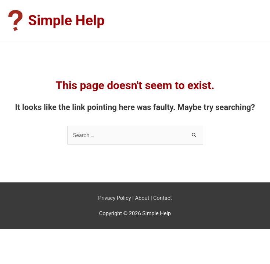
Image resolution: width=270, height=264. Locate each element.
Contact (162, 198)
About (142, 198)
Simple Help (66, 20)
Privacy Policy (114, 198)
